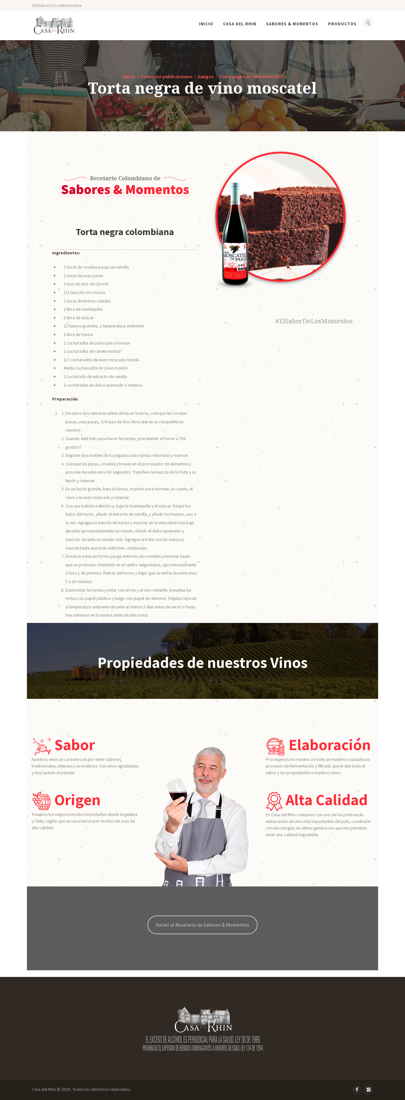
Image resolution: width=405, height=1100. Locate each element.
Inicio (129, 76)
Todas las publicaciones (166, 76)
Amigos (205, 76)
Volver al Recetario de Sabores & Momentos (202, 925)
